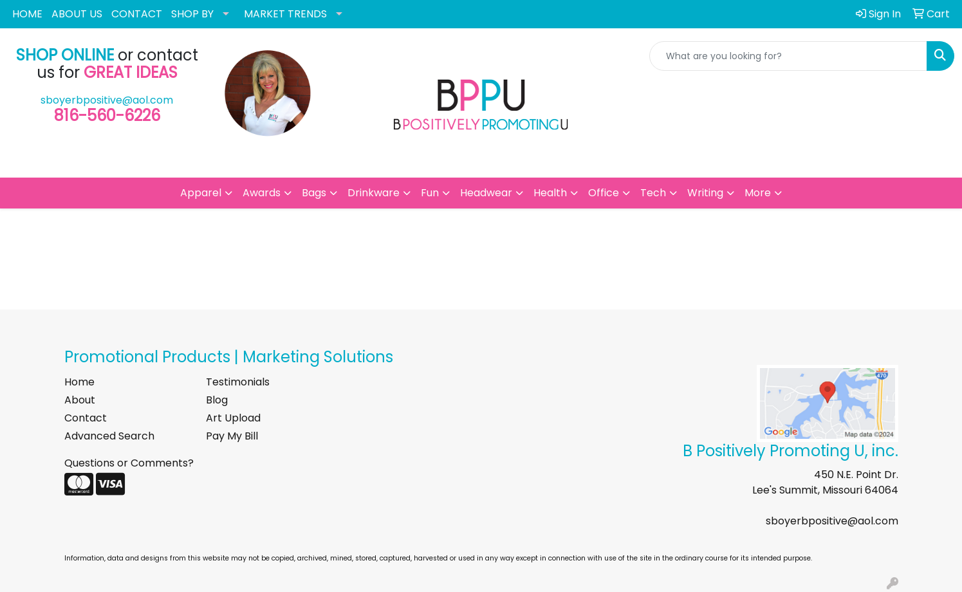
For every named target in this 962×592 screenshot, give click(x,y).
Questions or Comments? (129, 463)
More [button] (758, 192)
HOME (27, 13)
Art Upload (233, 418)
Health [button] (550, 192)
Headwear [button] (486, 192)
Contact (85, 418)
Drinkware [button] (373, 192)
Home (79, 382)
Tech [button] (653, 192)
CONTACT (136, 13)
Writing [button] (705, 192)
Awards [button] (262, 192)
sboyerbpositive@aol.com (107, 100)
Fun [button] (430, 192)
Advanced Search (109, 436)
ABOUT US (76, 13)
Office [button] (603, 192)
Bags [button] (314, 192)
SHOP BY (192, 13)
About (79, 400)
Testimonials (238, 382)
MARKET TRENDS (285, 13)
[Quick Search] (788, 56)
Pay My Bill (232, 436)
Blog (217, 400)
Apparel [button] (200, 192)
